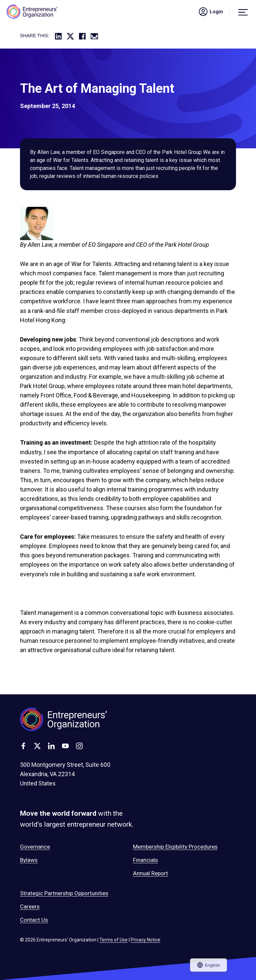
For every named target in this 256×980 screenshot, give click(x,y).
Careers (30, 906)
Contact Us (34, 919)
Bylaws (29, 860)
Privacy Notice (145, 939)
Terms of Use (113, 939)
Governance (35, 846)
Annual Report (150, 873)
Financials (145, 860)
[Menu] (243, 12)
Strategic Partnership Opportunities (64, 893)
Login (210, 11)
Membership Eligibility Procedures (175, 846)
